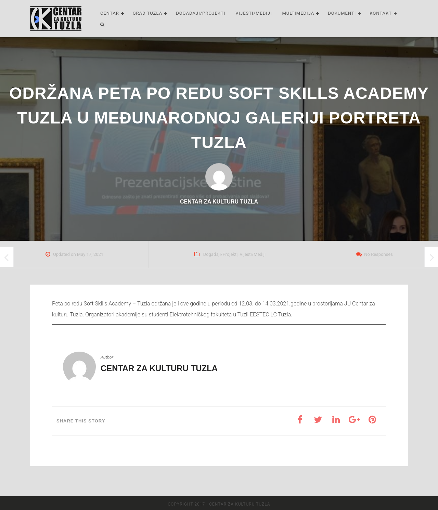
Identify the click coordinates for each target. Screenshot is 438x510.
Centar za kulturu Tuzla (159, 368)
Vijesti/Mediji (253, 13)
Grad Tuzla (147, 13)
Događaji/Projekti (200, 13)
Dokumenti (342, 13)
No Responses (378, 254)
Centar (109, 13)
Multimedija (298, 13)
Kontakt (381, 13)
